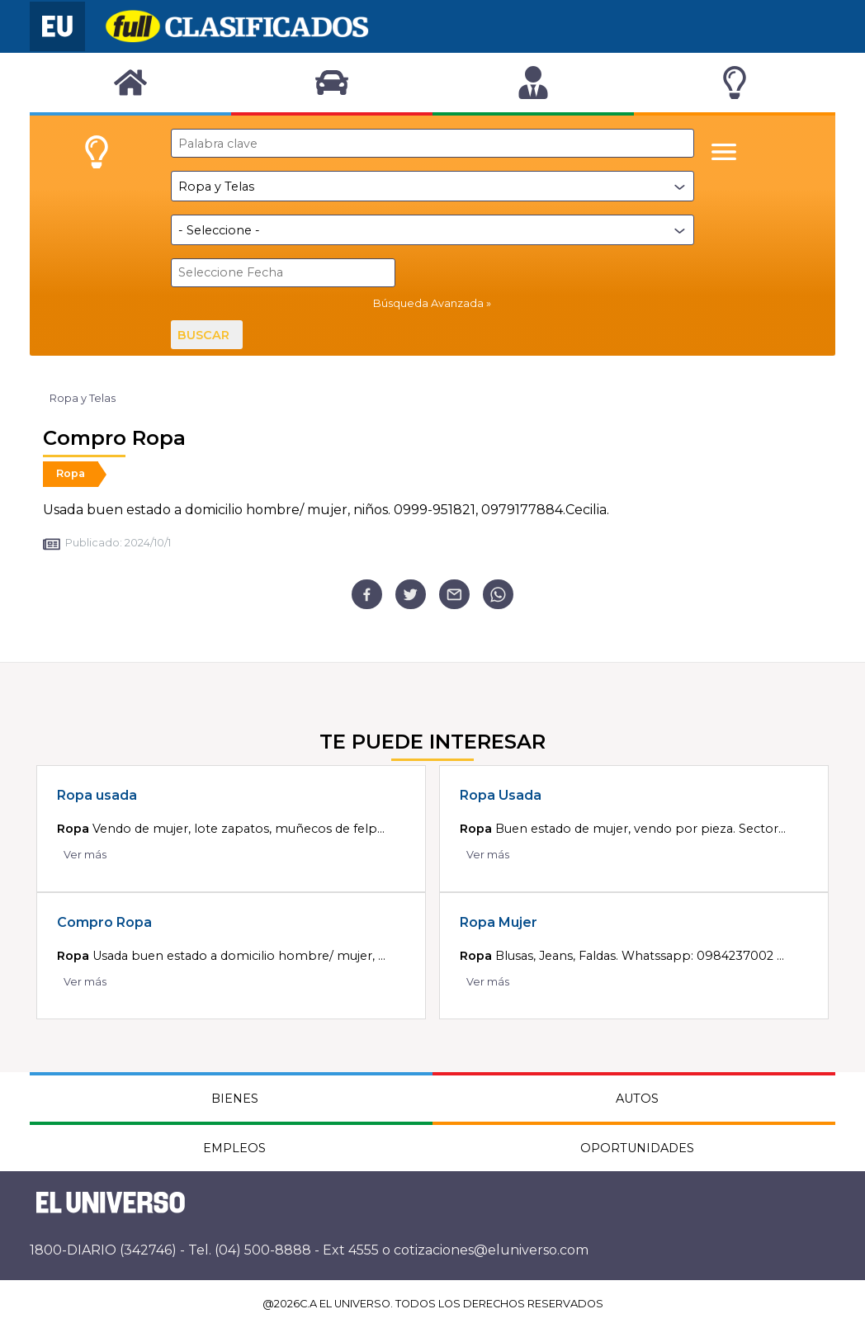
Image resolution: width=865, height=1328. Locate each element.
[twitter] (410, 594)
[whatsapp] (498, 594)
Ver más (85, 854)
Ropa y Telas (83, 398)
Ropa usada (97, 795)
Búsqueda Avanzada (428, 303)
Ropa (70, 473)
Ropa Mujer (498, 922)
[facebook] (367, 594)
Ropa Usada (500, 795)
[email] (454, 594)
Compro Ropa (104, 922)
